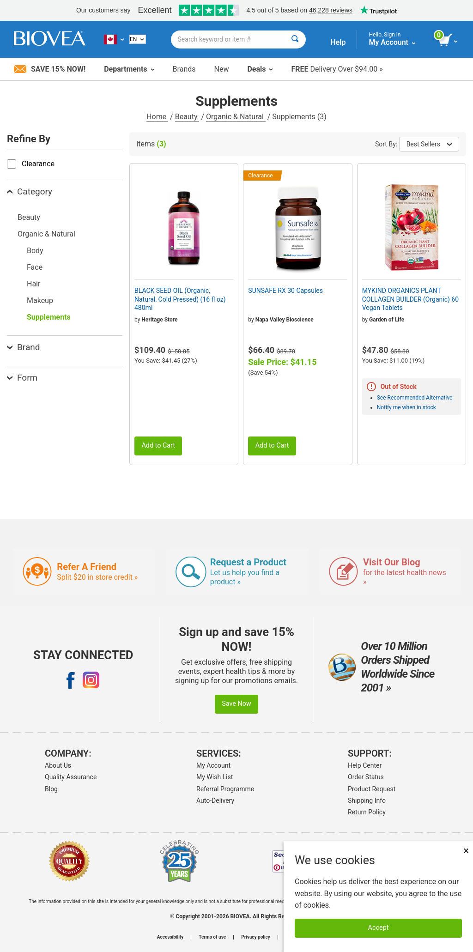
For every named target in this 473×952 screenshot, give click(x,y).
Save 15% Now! (49, 69)
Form (22, 377)
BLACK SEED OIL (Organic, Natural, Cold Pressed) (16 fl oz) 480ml (180, 299)
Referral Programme (225, 789)
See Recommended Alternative (415, 397)
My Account (213, 765)
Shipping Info (367, 800)
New (221, 69)
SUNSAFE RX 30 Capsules (285, 290)
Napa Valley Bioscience (284, 319)
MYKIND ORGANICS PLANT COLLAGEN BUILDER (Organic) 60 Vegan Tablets (410, 299)
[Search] (295, 39)
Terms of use (212, 937)
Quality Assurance (71, 777)
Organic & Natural (236, 116)
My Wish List (214, 777)
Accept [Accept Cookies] (378, 928)
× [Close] (466, 850)
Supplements (49, 317)
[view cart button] (448, 40)
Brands (184, 69)
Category (29, 191)
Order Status (366, 777)
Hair (33, 283)
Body (35, 250)
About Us (58, 765)
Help (338, 42)
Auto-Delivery (215, 800)
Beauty (187, 116)
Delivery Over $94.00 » (336, 69)
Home (157, 116)
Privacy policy (255, 937)
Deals (260, 69)
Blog (51, 789)
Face (34, 267)
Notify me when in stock (406, 407)
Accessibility (170, 937)
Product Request (371, 789)
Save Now (236, 704)
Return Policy (367, 812)
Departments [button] (129, 69)
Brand (23, 347)
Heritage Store (159, 319)
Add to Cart (158, 445)
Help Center (365, 765)
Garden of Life (386, 319)
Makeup (40, 300)
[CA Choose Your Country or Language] (114, 39)
